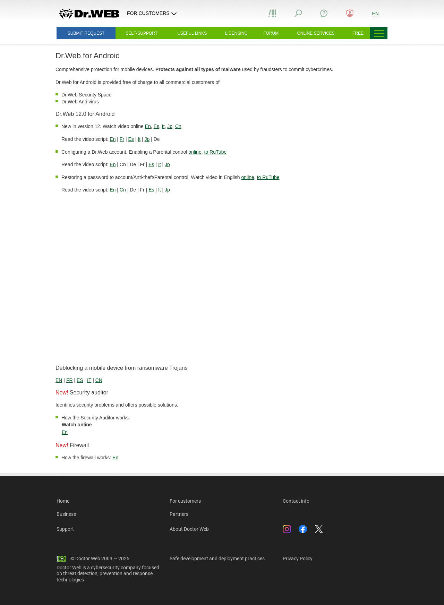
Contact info (296, 501)
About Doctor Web (189, 529)
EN (59, 380)
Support (65, 529)
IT (89, 380)
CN (98, 380)
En (148, 126)
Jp (169, 126)
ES (80, 380)
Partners (179, 514)
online (194, 152)
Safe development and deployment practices (217, 558)
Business (66, 514)
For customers (185, 501)
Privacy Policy (298, 558)
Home (63, 501)
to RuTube (215, 152)
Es (156, 126)
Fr (122, 139)
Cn (178, 126)
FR (69, 380)
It (163, 126)
